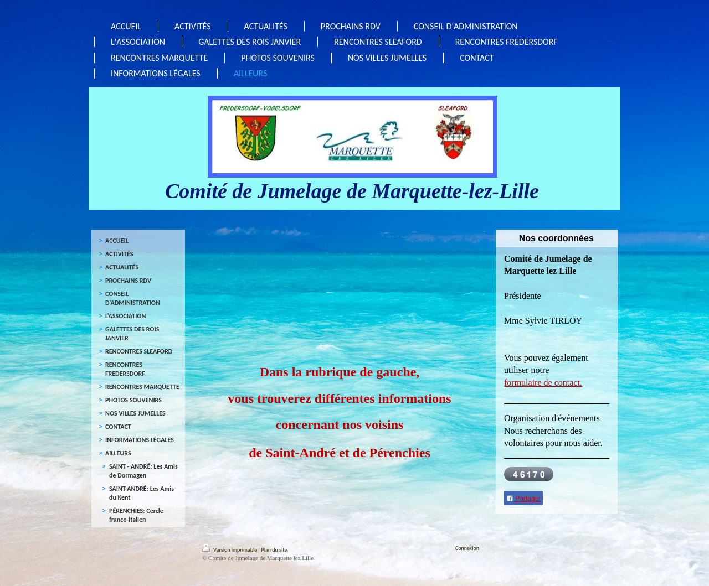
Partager (523, 498)
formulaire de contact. (543, 382)
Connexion (467, 548)
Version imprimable (230, 549)
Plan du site (274, 549)
